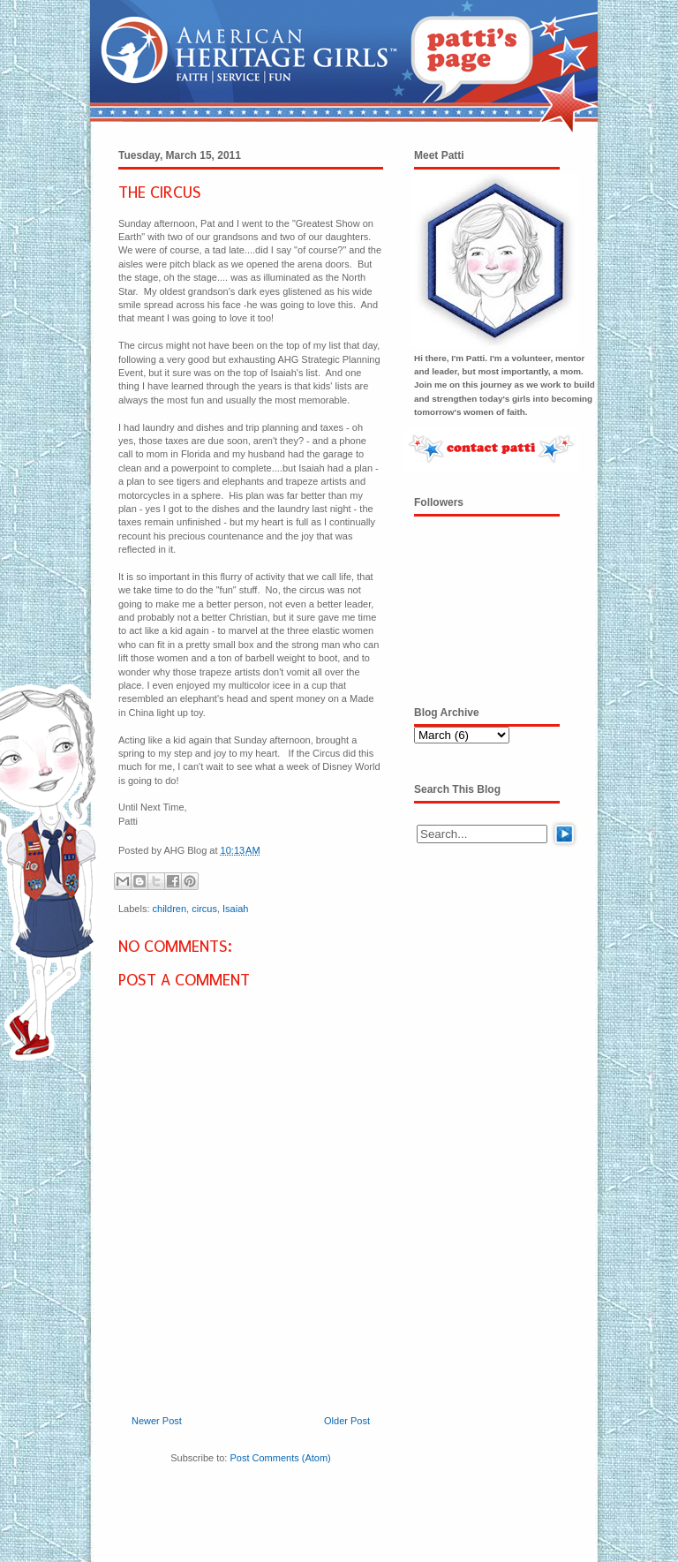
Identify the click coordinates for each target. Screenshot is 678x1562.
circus (204, 908)
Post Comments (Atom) (280, 1458)
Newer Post (157, 1420)
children (170, 908)
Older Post (347, 1420)
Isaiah (235, 908)
